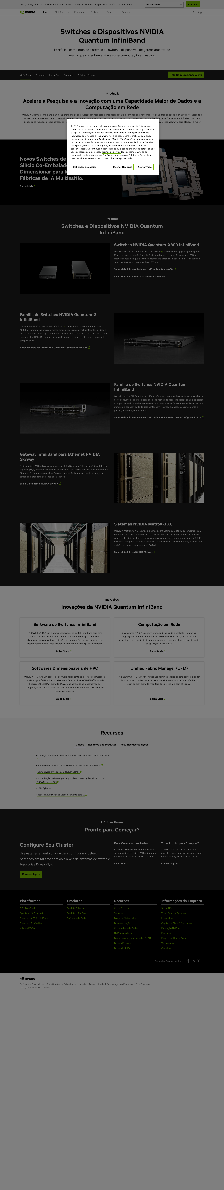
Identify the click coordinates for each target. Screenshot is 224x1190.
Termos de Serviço (111, 151)
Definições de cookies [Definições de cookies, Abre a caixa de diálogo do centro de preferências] (84, 166)
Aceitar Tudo (145, 166)
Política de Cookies (143, 142)
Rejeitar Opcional (122, 166)
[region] (113, 147)
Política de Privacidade (140, 155)
